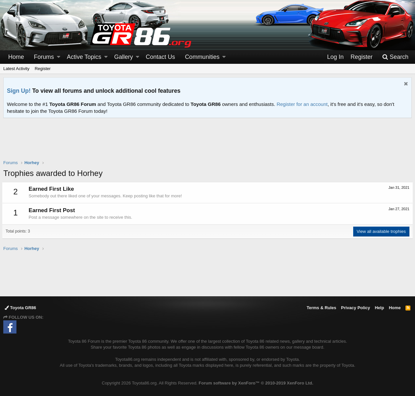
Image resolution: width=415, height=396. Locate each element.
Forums (44, 57)
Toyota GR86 (20, 307)
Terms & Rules (321, 307)
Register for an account (302, 104)
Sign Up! (19, 90)
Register (42, 68)
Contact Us (160, 57)
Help (379, 307)
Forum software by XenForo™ (256, 383)
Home (16, 57)
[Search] (395, 57)
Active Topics (84, 57)
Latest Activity (16, 68)
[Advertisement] (207, 143)
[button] (58, 57)
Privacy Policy (355, 307)
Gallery (123, 57)
